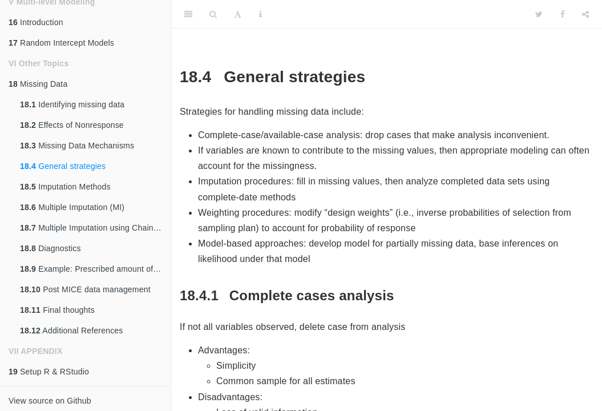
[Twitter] (539, 14)
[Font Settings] (237, 14)
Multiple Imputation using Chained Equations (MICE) (95, 227)
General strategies (63, 166)
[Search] (213, 14)
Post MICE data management (85, 289)
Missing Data (38, 83)
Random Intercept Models (61, 42)
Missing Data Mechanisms (77, 145)
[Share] (585, 14)
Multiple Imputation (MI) (72, 207)
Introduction (36, 22)
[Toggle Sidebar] (188, 14)
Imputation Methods (65, 186)
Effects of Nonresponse (72, 125)
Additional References (71, 330)
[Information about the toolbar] (260, 14)
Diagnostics (50, 248)
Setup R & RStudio (49, 371)
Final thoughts (57, 310)
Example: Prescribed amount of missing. (95, 268)
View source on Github (50, 400)
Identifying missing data (72, 104)
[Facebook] (562, 14)
